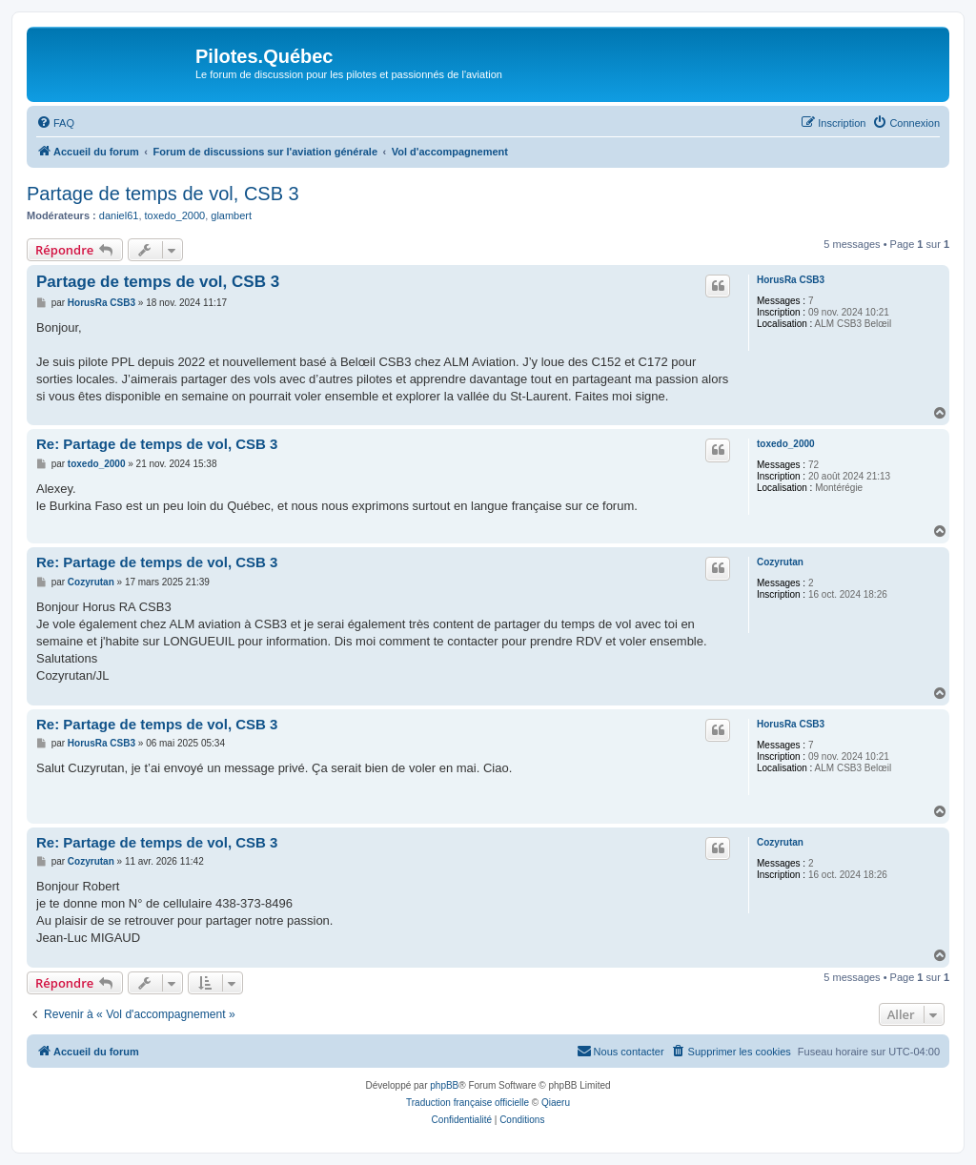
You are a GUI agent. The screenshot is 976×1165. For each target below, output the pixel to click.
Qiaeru (555, 1102)
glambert (231, 215)
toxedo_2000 (175, 215)
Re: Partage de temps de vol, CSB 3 (156, 444)
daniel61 (119, 215)
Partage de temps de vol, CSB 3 (163, 193)
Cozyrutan (780, 562)
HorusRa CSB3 (790, 280)
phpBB (444, 1085)
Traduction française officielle (467, 1102)
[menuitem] (55, 123)
